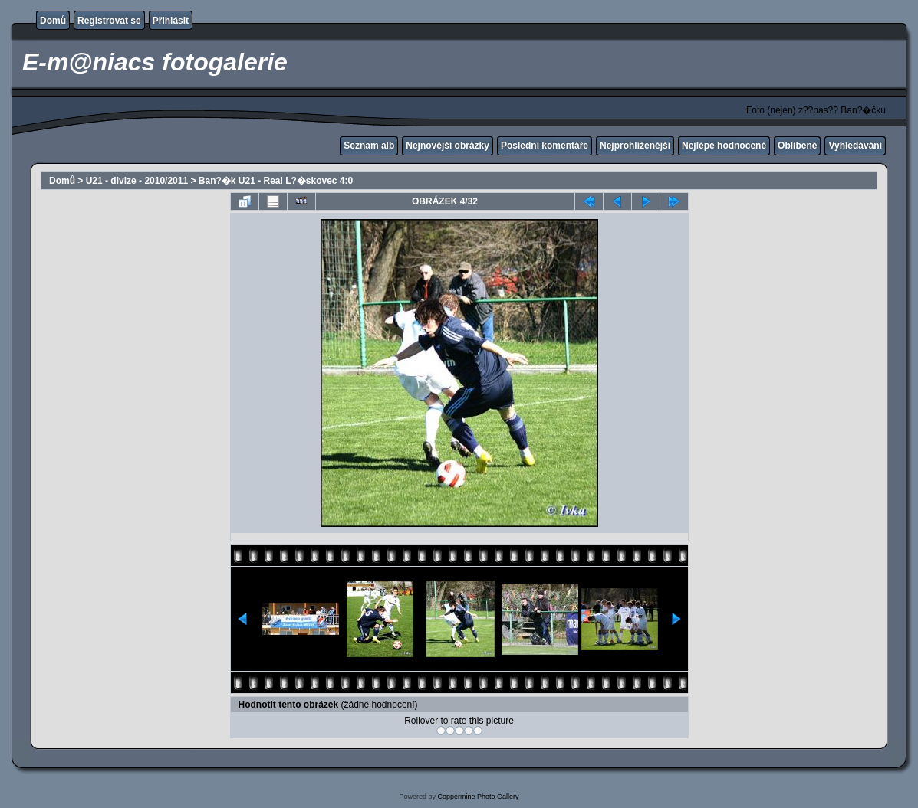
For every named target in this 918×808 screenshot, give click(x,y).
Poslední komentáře (544, 145)
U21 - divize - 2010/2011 (137, 180)
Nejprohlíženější (635, 145)
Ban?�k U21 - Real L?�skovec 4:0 (276, 180)
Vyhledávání (855, 145)
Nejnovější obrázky (447, 145)
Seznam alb (369, 145)
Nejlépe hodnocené (724, 145)
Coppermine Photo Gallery (477, 796)
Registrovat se (109, 20)
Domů (53, 20)
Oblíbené (797, 145)
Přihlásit (171, 20)
